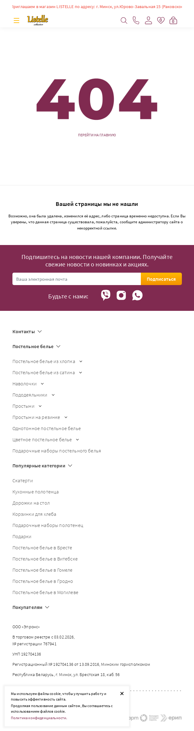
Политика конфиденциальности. (39, 717)
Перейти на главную (97, 135)
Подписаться (161, 279)
